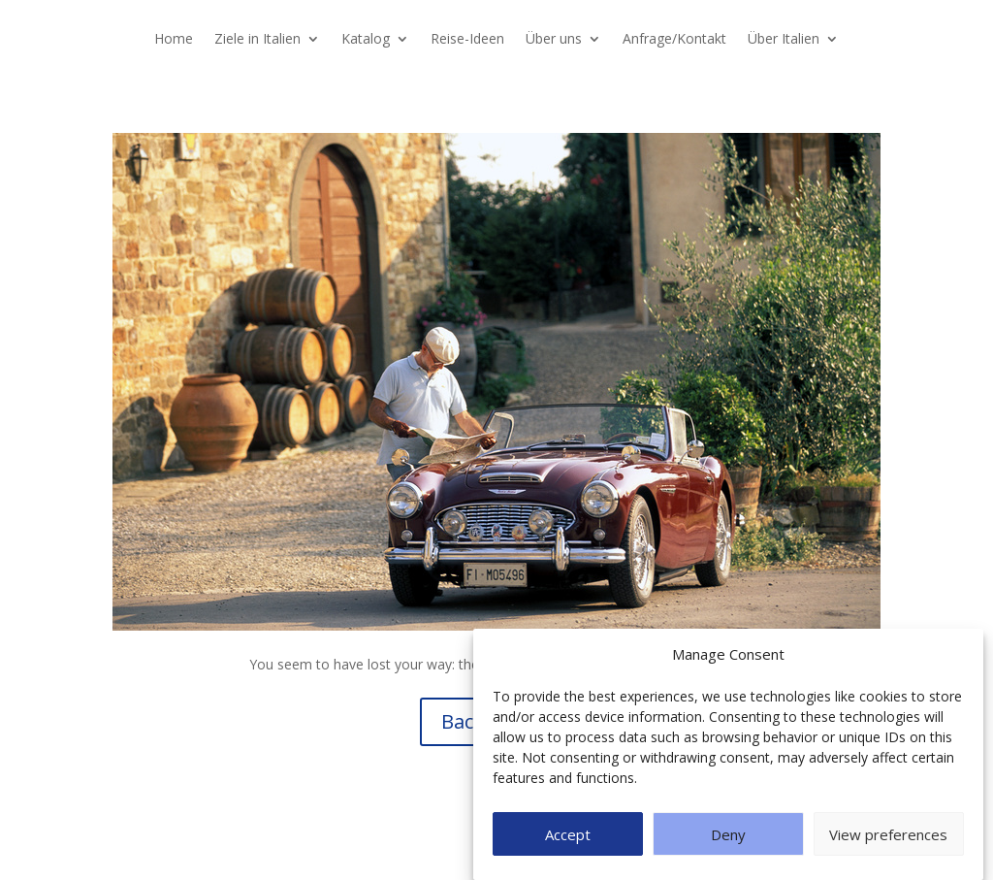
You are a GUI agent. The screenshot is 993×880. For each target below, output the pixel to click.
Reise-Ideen (467, 40)
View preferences (888, 834)
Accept (568, 834)
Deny (728, 834)
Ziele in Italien (257, 40)
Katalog (365, 40)
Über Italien (783, 40)
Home (173, 40)
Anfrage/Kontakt (674, 40)
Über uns (554, 40)
